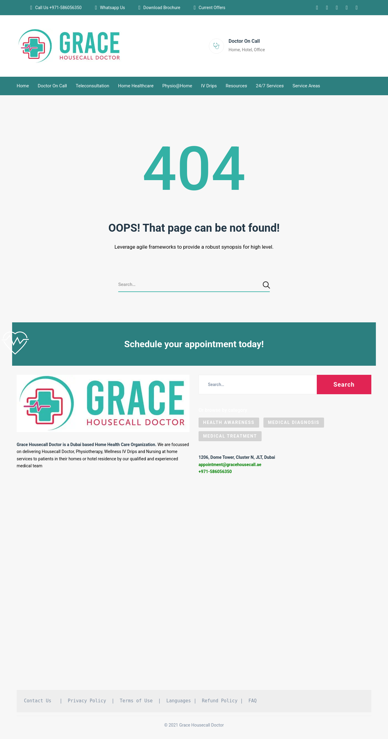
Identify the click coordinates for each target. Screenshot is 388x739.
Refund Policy (219, 701)
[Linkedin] (327, 7)
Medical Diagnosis (293, 422)
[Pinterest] (347, 7)
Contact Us (37, 701)
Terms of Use (136, 701)
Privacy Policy (87, 701)
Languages (178, 701)
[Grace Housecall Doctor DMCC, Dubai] (194, 585)
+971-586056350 (215, 471)
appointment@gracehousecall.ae (230, 464)
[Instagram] (317, 7)
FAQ (253, 701)
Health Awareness (229, 422)
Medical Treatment (230, 436)
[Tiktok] (357, 7)
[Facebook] (337, 7)
